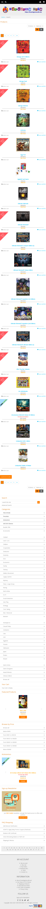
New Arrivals (6, 513)
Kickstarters (6, 520)
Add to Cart (5, 62)
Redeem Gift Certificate (9, 833)
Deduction (6, 551)
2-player (5, 537)
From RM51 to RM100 (9, 735)
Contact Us (24, 872)
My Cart (24, 865)
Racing (5, 587)
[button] (5, 708)
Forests (5, 644)
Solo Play (5, 602)
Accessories (6, 531)
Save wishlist (41, 62)
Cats (4, 633)
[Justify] (41, 29)
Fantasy (5, 569)
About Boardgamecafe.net (24, 880)
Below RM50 (6, 731)
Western (5, 616)
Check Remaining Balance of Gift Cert (13, 837)
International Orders (24, 885)
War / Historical (7, 613)
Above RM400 (7, 749)
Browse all (6, 679)
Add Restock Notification (10, 826)
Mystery (5, 580)
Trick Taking (6, 609)
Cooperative (6, 548)
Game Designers (8, 668)
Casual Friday (7, 626)
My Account (24, 863)
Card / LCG (6, 541)
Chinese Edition (7, 676)
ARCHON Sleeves (8, 523)
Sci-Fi (4, 595)
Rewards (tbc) (24, 868)
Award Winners (7, 672)
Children (5, 544)
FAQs (24, 870)
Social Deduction (8, 598)
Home (3, 17)
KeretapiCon (6, 623)
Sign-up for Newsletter (23, 897)
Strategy (5, 605)
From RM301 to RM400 (10, 746)
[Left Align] (37, 29)
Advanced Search (7, 505)
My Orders (24, 867)
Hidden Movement (8, 573)
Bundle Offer (6, 527)
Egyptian (5, 641)
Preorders (6, 516)
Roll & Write (6, 591)
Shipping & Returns (8, 840)
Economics (6, 562)
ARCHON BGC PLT (21, 903)
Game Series (6, 665)
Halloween (6, 648)
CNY (4, 637)
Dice (4, 559)
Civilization (6, 630)
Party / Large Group (8, 584)
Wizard (5, 659)
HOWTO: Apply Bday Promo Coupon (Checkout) (16, 829)
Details (23, 717)
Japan (4, 651)
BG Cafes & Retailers (24, 887)
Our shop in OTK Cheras (24, 882)
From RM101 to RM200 (10, 738)
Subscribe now (23, 817)
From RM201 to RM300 (10, 742)
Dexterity (5, 555)
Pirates (5, 655)
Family (5, 566)
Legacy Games (7, 577)
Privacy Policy (24, 889)
